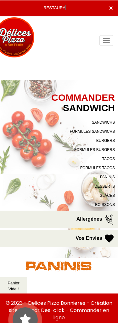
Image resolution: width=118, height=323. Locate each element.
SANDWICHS (103, 122)
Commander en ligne (81, 314)
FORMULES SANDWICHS (92, 131)
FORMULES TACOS (97, 168)
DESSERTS (105, 186)
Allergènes (95, 219)
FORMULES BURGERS (94, 150)
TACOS (108, 159)
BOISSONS (105, 204)
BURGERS (105, 140)
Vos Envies (95, 238)
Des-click (53, 310)
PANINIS (107, 177)
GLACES (107, 195)
